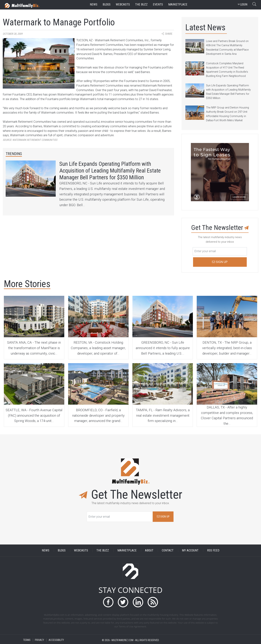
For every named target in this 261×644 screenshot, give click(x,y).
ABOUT (149, 550)
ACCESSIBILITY (56, 640)
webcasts (123, 4)
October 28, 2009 (12, 33)
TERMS (27, 640)
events (158, 4)
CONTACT (168, 550)
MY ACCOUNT (190, 550)
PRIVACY (39, 640)
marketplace (177, 4)
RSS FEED (213, 550)
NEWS (45, 550)
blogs (107, 4)
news (93, 4)
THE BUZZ (102, 550)
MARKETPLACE (127, 550)
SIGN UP (163, 516)
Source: (30, 140)
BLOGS (62, 550)
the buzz (141, 4)
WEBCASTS (81, 550)
